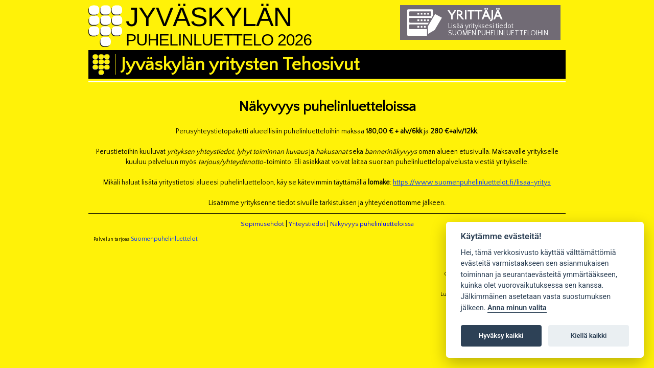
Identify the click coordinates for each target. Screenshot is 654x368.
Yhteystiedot (307, 223)
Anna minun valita (517, 308)
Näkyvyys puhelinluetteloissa (372, 223)
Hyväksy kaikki (501, 335)
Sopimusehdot (262, 223)
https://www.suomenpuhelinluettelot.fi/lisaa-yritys (472, 182)
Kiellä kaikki (589, 335)
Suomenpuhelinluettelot (164, 239)
